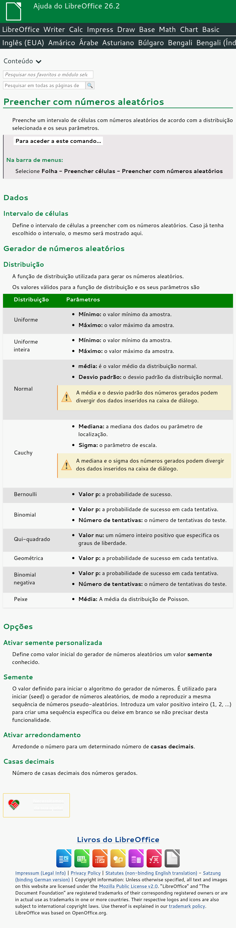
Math (167, 29)
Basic (210, 29)
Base (147, 29)
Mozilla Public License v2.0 (128, 886)
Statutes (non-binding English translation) (151, 873)
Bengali (180, 42)
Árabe (88, 42)
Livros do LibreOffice (117, 839)
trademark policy (187, 906)
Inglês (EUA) (23, 42)
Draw (126, 29)
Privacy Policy (85, 873)
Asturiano (118, 42)
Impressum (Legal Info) (40, 873)
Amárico (61, 42)
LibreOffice (20, 29)
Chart (188, 29)
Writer (54, 29)
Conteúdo (18, 60)
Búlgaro (151, 42)
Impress (100, 29)
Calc (76, 29)
